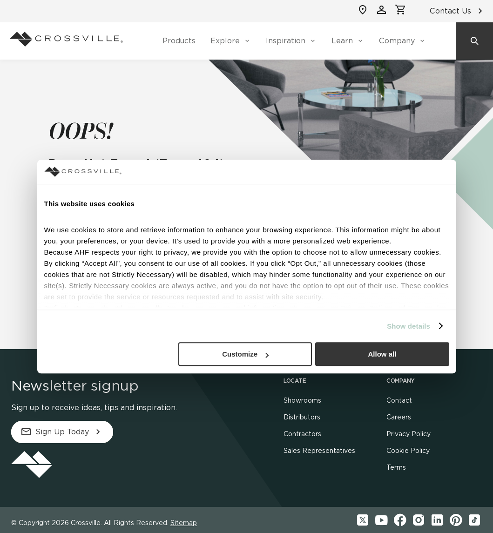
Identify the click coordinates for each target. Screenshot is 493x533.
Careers (398, 417)
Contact (399, 400)
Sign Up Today (62, 432)
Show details (408, 326)
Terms (396, 467)
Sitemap (183, 522)
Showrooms (302, 400)
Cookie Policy (408, 450)
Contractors (302, 434)
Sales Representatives (319, 450)
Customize (245, 354)
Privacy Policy (408, 434)
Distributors (302, 417)
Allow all (382, 354)
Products (179, 40)
